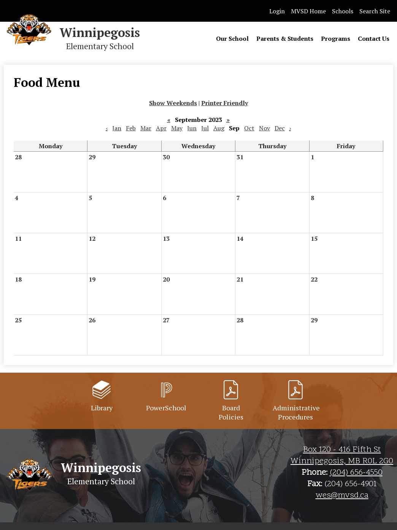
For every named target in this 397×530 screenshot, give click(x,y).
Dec (280, 128)
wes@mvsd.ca (342, 495)
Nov (264, 128)
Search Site (374, 11)
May (177, 128)
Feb (131, 128)
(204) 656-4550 (356, 473)
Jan (116, 128)
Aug (218, 128)
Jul (205, 128)
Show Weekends (173, 103)
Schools (342, 11)
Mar (145, 128)
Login (277, 11)
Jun (192, 128)
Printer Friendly (224, 103)
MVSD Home (308, 11)
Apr (161, 128)
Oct (249, 128)
